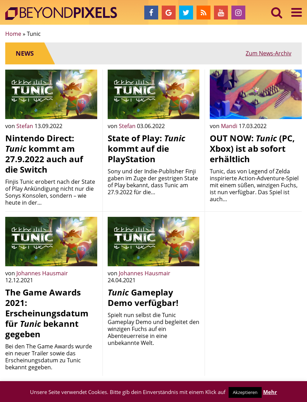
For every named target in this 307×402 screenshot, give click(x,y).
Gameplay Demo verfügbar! (143, 297)
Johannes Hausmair (42, 273)
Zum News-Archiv (268, 53)
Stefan (25, 126)
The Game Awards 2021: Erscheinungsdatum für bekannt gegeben (47, 313)
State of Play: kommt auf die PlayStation (146, 148)
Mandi (230, 126)
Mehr (270, 391)
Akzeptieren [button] (245, 392)
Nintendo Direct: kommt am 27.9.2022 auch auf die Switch (44, 153)
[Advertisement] (256, 260)
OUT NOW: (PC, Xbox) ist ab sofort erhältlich (252, 148)
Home (13, 34)
